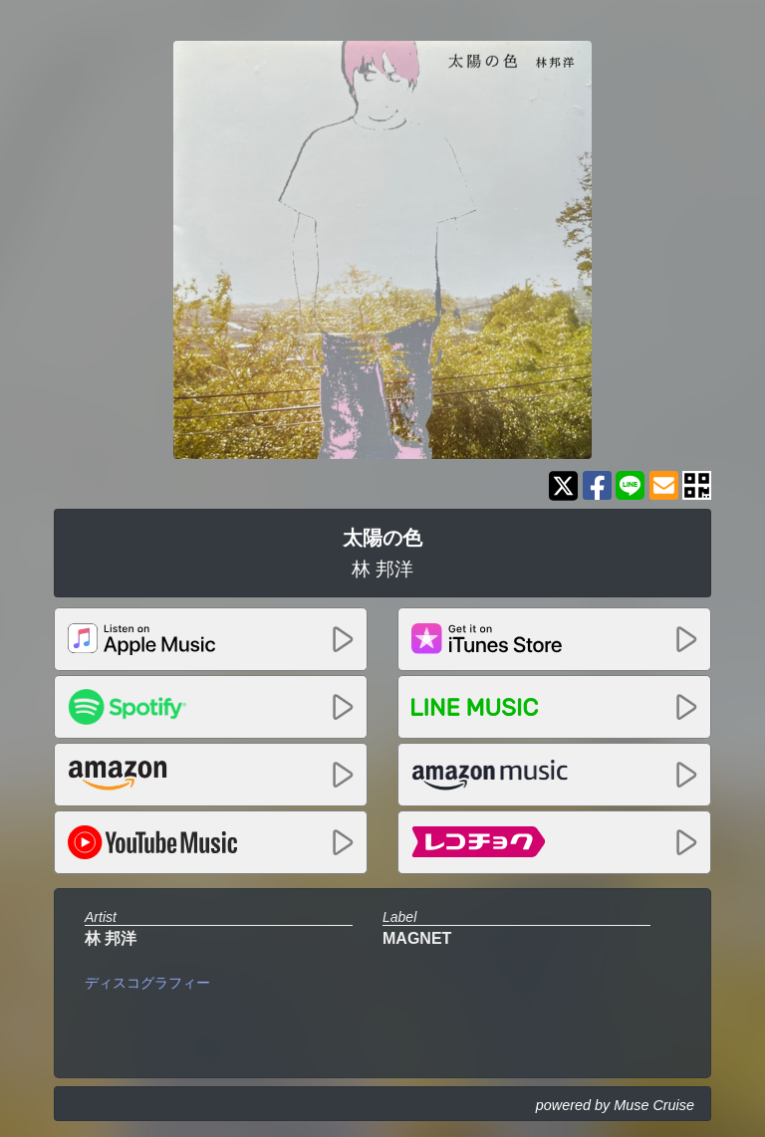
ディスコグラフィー (147, 983)
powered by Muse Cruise (615, 1105)
